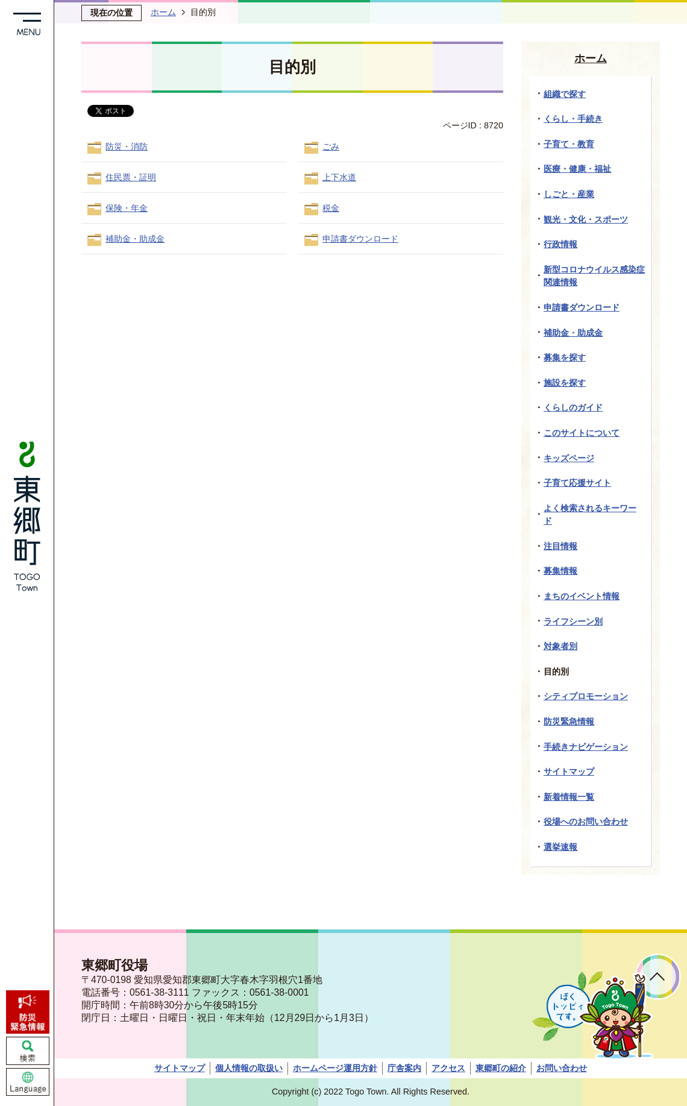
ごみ (330, 146)
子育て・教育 (569, 144)
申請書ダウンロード (360, 239)
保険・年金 (126, 208)
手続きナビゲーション (586, 747)
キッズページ (569, 458)
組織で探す (565, 94)
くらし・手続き (573, 119)
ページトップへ (658, 977)
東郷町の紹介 (500, 1068)
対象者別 (560, 646)
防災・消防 (126, 146)
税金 (330, 208)
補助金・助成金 (135, 239)
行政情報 (560, 244)
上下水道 (339, 177)
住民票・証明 (130, 177)
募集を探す (565, 357)
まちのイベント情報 (582, 596)
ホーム (163, 12)
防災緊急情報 (569, 721)
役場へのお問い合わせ (586, 821)
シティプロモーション (586, 696)
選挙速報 (560, 847)
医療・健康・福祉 (577, 169)
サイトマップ (569, 771)
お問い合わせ (561, 1068)
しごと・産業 (569, 194)
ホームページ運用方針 (335, 1068)
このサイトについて (582, 433)
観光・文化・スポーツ (586, 219)
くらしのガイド (573, 407)
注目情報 (560, 546)
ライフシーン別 (573, 621)
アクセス (448, 1068)
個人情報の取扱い (249, 1068)
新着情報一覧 (569, 797)
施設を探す (565, 383)
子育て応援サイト (577, 483)
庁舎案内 (404, 1068)
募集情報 (560, 571)
